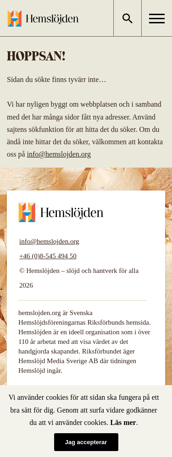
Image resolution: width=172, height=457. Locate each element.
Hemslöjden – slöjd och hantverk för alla (43, 18)
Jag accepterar (86, 442)
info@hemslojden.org (59, 154)
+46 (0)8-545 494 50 (48, 256)
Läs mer (123, 422)
